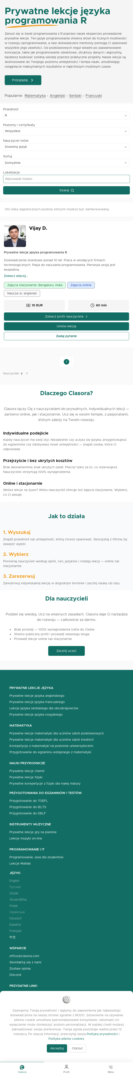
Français (15, 931)
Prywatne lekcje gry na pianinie (33, 832)
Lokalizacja (11, 172)
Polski (13, 905)
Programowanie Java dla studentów (36, 857)
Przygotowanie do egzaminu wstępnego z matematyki (50, 752)
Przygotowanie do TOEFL (28, 800)
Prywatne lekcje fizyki (25, 777)
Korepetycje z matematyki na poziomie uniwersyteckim (51, 746)
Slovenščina (18, 899)
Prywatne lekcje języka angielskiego (36, 695)
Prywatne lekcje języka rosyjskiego (36, 714)
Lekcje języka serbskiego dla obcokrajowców (43, 708)
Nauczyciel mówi (16, 140)
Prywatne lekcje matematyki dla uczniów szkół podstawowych (56, 733)
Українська (17, 912)
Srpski (13, 893)
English (14, 880)
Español (15, 924)
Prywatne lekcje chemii (26, 771)
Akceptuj (57, 1048)
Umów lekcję (66, 326)
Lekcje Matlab (20, 863)
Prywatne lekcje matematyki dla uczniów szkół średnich (51, 739)
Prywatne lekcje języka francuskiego (37, 702)
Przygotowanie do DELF (27, 813)
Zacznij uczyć (66, 650)
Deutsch (15, 918)
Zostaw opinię (20, 968)
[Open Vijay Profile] (15, 236)
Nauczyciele (11, 373)
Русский (15, 887)
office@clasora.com (24, 956)
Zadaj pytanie (66, 336)
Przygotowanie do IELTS (27, 807)
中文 (12, 937)
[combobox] (66, 116)
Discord (15, 974)
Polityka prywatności (102, 1034)
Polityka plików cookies (66, 1038)
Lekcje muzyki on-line (25, 838)
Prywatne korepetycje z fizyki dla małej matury (44, 783)
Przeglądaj (23, 80)
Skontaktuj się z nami (25, 962)
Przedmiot (10, 109)
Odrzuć (77, 1048)
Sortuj (7, 156)
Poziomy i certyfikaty (19, 125)
